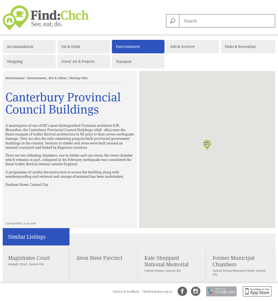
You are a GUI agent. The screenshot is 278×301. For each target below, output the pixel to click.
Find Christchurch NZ (46, 17)
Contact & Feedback (126, 291)
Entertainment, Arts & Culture (47, 78)
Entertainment (128, 46)
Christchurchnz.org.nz (157, 291)
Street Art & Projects (78, 61)
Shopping (15, 61)
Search (172, 21)
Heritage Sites (79, 78)
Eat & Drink (70, 46)
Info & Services (182, 46)
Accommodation (20, 46)
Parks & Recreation (240, 46)
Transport (124, 61)
